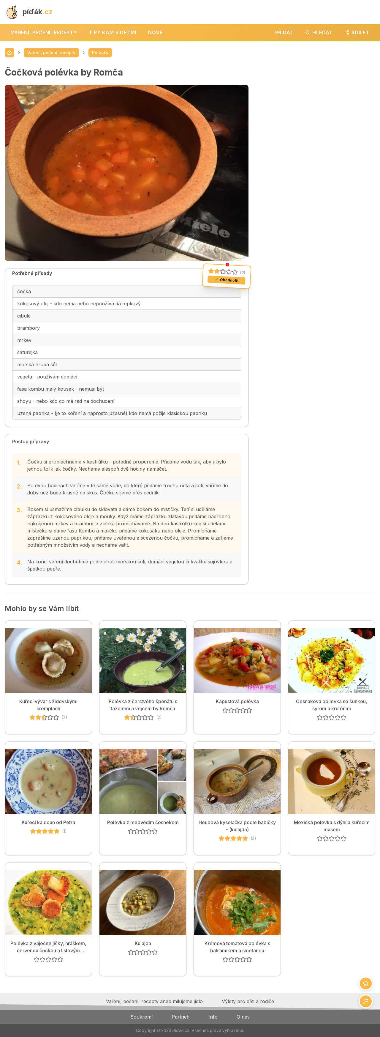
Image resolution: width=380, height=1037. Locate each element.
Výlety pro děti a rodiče (248, 1001)
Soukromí (141, 1017)
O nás (243, 1017)
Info (213, 1017)
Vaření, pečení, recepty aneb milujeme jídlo (154, 1001)
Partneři (180, 1017)
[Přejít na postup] (366, 1001)
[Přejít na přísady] (366, 983)
